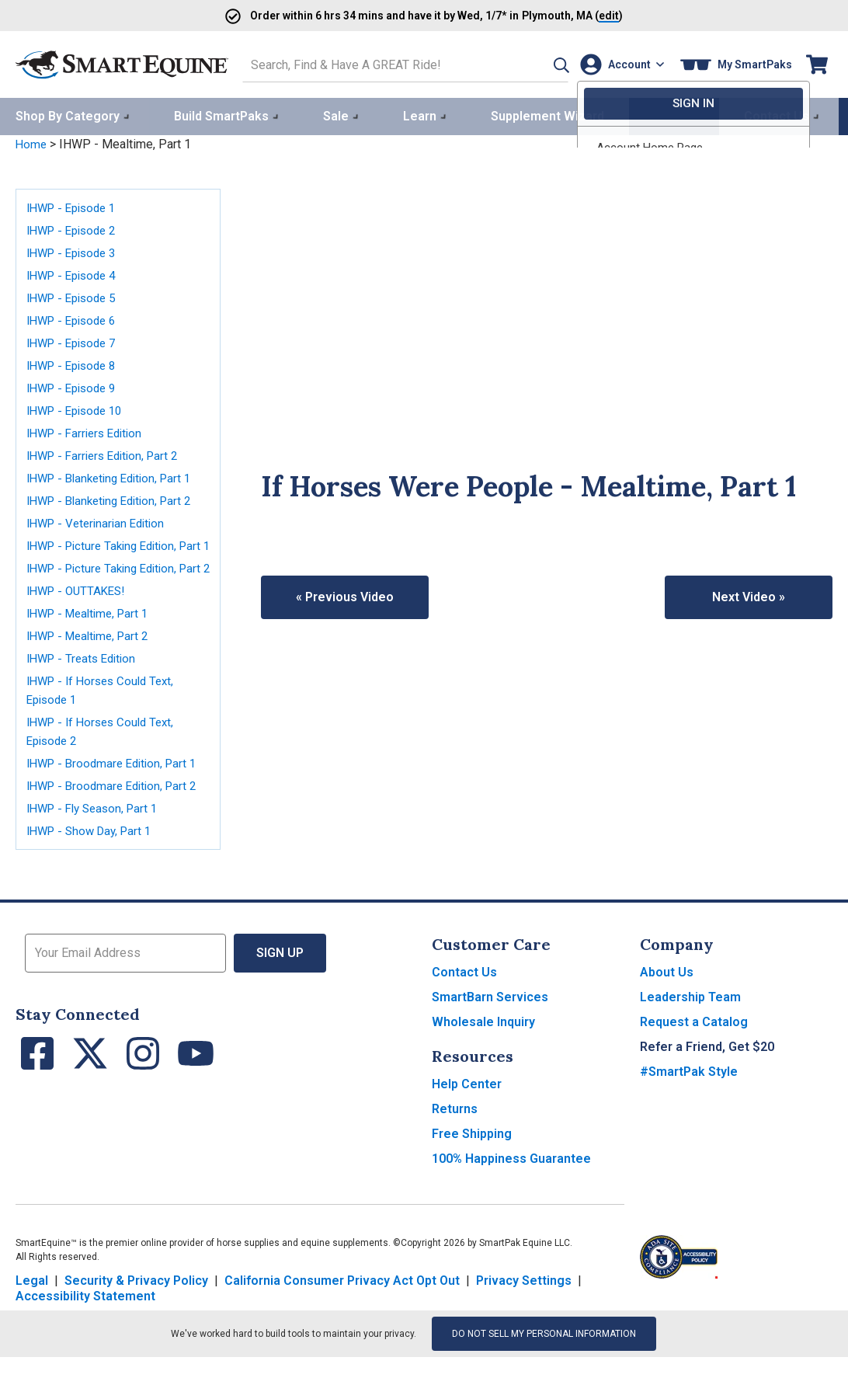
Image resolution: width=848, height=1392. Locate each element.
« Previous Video (345, 593)
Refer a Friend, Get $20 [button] (707, 1081)
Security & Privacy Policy (136, 1315)
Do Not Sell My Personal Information (544, 1368)
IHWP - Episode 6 (75, 317)
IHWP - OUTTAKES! (79, 625)
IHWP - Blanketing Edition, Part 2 (115, 497)
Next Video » (748, 593)
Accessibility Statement (85, 1331)
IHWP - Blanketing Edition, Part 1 (115, 475)
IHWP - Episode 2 (75, 227)
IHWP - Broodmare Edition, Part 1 (116, 797)
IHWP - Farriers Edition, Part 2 (107, 452)
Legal (32, 1315)
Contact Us (464, 1007)
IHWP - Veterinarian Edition (100, 520)
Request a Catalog (694, 1056)
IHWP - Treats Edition (85, 692)
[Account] (618, 63)
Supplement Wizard (547, 113)
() (590, 15)
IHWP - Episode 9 (75, 385)
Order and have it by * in (377, 15)
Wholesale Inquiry (483, 1056)
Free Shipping (472, 1168)
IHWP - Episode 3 (75, 249)
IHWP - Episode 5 (75, 294)
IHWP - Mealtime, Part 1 (92, 647)
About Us (666, 1007)
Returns (455, 1143)
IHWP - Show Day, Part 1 (93, 865)
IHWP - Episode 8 (75, 362)
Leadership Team (690, 1032)
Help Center (467, 1119)
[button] (540, 63)
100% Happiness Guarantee (511, 1193)
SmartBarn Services (490, 1032)
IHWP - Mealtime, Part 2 (92, 670)
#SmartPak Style (689, 1106)
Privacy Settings (524, 1315)
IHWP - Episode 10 (78, 407)
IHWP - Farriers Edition (88, 430)
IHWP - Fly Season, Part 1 (97, 842)
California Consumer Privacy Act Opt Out (342, 1315)
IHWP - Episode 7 (75, 339)
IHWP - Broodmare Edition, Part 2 (116, 820)
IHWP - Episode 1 (75, 204)
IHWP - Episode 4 (75, 272)
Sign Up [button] (280, 987)
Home (32, 141)
